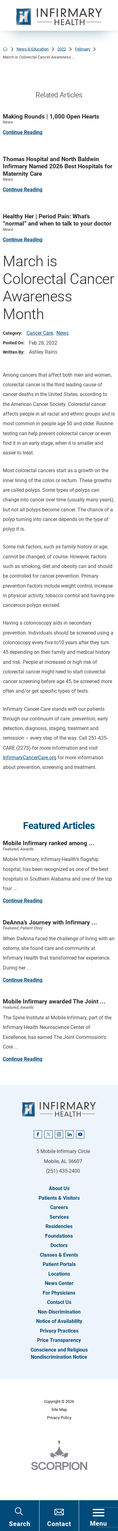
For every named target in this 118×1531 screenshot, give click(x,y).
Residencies (59, 1226)
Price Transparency (59, 1340)
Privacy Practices (59, 1331)
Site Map (59, 1409)
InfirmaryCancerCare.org (29, 758)
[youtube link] (80, 1134)
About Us (59, 1188)
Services (59, 1217)
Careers (59, 1207)
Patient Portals (59, 1264)
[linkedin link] (69, 1134)
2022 (61, 49)
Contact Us (59, 1302)
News (62, 333)
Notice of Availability (59, 1321)
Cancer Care (39, 333)
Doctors (59, 1245)
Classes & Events (59, 1255)
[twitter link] (48, 1134)
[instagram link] (59, 1134)
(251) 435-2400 (63, 1171)
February (82, 49)
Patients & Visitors (59, 1198)
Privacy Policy (59, 1417)
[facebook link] (38, 1134)
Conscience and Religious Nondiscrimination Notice (59, 1353)
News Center (59, 1283)
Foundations (59, 1236)
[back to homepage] (5, 49)
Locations (59, 1274)
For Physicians (59, 1293)
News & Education (33, 49)
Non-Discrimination (59, 1312)
